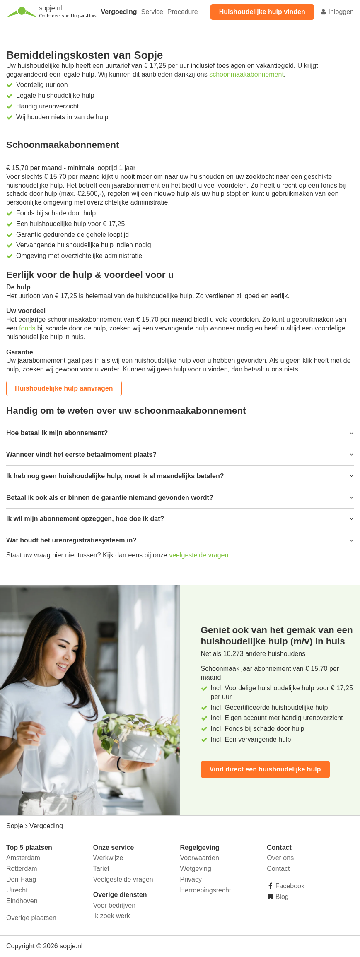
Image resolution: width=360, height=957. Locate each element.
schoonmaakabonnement (246, 74)
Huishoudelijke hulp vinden (262, 11)
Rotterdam (21, 868)
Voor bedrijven (114, 905)
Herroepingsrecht (205, 890)
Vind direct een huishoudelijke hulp (265, 769)
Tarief (101, 868)
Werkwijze (108, 857)
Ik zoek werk (111, 915)
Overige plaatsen (31, 917)
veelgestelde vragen (198, 555)
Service (152, 11)
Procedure (182, 11)
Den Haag (21, 879)
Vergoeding (119, 11)
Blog (280, 896)
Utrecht (17, 890)
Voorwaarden (199, 857)
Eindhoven (22, 900)
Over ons (280, 857)
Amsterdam (23, 857)
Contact (278, 868)
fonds (27, 328)
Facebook (288, 886)
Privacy (191, 879)
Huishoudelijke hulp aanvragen (64, 388)
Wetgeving (195, 868)
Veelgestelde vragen (123, 879)
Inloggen (337, 11)
